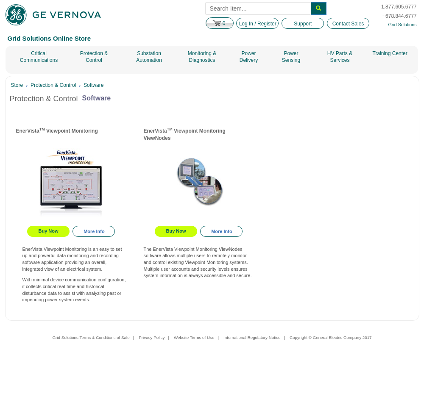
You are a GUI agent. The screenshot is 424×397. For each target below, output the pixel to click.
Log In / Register (257, 24)
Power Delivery (249, 56)
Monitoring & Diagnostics (202, 56)
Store (17, 85)
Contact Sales (348, 24)
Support (303, 24)
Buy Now (49, 230)
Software (93, 85)
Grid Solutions (402, 24)
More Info (94, 231)
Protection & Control (94, 56)
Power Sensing (291, 56)
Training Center (390, 53)
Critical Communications (39, 56)
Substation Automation (149, 56)
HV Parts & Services (339, 56)
